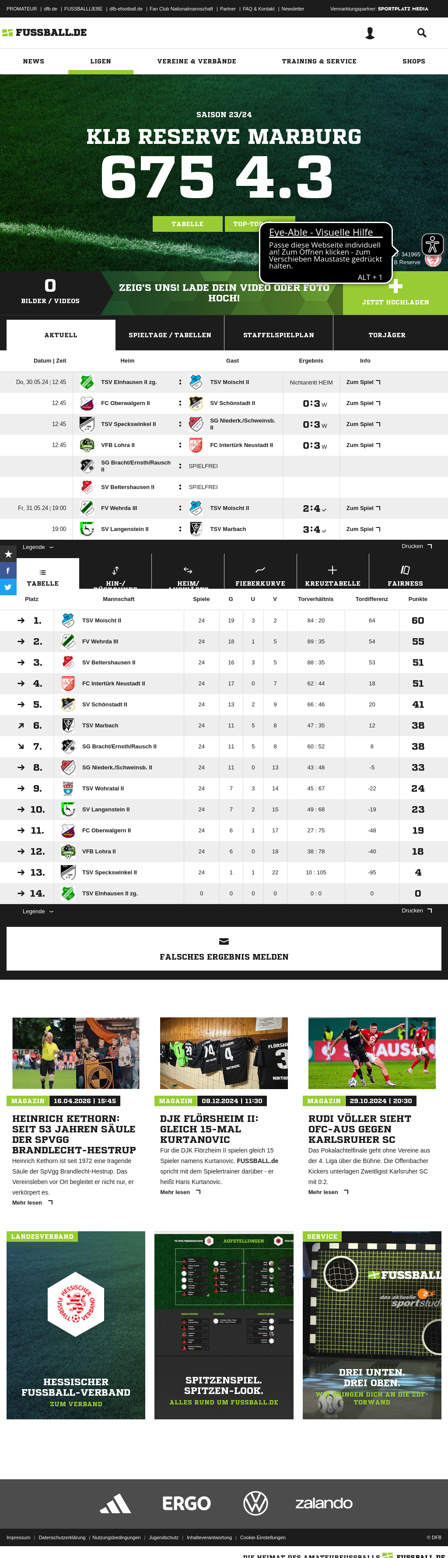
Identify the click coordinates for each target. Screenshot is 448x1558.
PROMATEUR (22, 8)
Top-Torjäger (260, 224)
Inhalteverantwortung (209, 1537)
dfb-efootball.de (126, 8)
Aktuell (60, 335)
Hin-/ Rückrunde (115, 576)
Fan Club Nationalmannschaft (181, 8)
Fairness (405, 575)
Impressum (18, 1537)
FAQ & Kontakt (259, 8)
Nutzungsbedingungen (116, 1537)
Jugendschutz (163, 1537)
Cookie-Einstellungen (263, 1537)
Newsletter (293, 8)
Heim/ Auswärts (188, 576)
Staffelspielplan (278, 335)
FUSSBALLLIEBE (83, 8)
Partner (228, 8)
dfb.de (50, 8)
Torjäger (387, 335)
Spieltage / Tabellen (170, 335)
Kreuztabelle (333, 575)
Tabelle (187, 224)
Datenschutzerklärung (61, 1537)
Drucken (417, 546)
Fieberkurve (260, 575)
